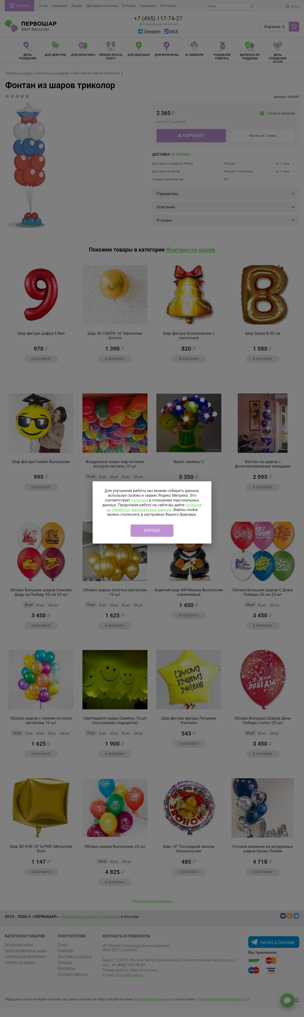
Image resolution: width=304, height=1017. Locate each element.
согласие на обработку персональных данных (154, 507)
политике (139, 500)
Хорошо (152, 530)
